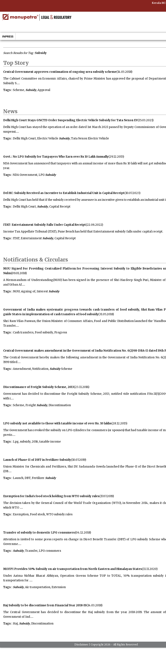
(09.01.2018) (19, 273)
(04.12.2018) (83, 532)
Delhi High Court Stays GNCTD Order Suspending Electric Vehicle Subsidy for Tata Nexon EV (70, 120)
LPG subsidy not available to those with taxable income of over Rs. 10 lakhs (57, 423)
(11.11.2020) (150, 569)
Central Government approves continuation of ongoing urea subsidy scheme (59, 72)
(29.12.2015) (116, 156)
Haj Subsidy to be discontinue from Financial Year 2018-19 (44, 605)
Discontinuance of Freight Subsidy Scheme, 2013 (38, 387)
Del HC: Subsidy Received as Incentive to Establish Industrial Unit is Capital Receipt (63, 193)
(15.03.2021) (145, 120)
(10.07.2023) (132, 193)
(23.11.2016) (81, 387)
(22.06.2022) (94, 225)
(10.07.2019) (78, 460)
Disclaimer (81, 644)
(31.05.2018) (106, 314)
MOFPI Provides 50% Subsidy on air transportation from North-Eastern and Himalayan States (72, 569)
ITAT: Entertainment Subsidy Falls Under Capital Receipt (44, 225)
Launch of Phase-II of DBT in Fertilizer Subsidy (37, 460)
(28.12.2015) (119, 423)
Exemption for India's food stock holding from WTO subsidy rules (51, 496)
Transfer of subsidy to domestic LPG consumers (39, 532)
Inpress (7, 36)
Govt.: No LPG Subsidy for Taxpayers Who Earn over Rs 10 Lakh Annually (56, 156)
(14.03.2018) (124, 72)
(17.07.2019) (106, 496)
